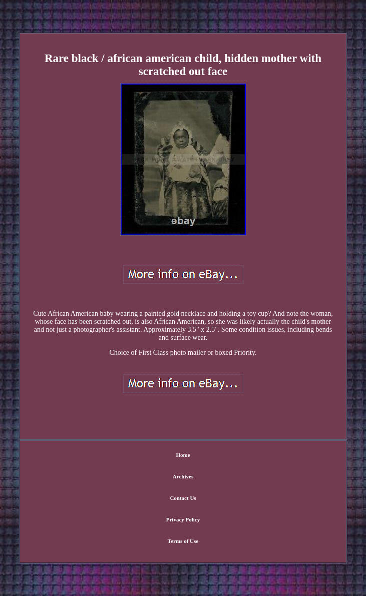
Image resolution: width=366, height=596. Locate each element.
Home (183, 455)
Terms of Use (183, 541)
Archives (183, 476)
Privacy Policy (183, 519)
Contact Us (183, 498)
